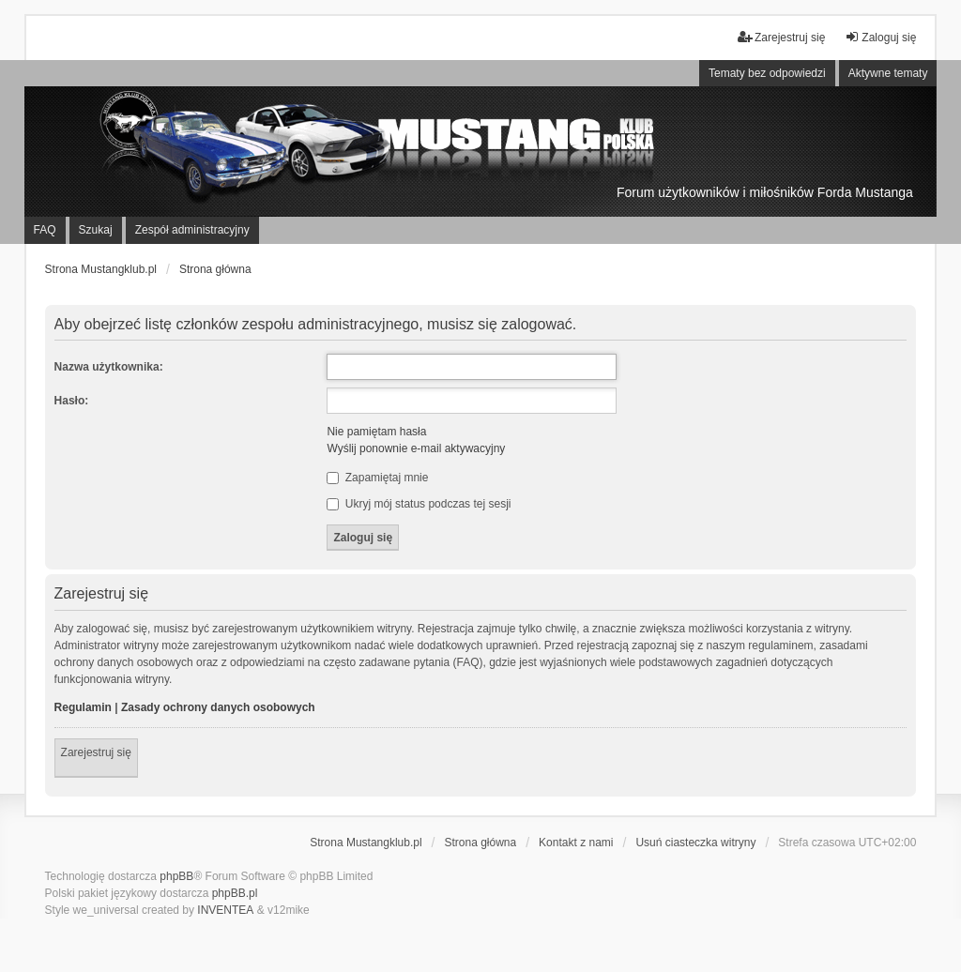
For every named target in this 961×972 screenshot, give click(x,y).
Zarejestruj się (96, 752)
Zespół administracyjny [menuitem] (192, 229)
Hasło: (71, 400)
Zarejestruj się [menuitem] (781, 37)
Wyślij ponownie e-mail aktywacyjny (416, 448)
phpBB (176, 876)
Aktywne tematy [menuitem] (888, 73)
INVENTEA (225, 910)
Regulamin (83, 707)
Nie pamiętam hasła (376, 431)
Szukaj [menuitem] (96, 229)
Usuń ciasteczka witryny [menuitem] (695, 842)
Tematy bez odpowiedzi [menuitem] (767, 73)
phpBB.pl (235, 893)
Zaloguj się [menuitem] (880, 37)
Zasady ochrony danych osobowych (218, 707)
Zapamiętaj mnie (377, 477)
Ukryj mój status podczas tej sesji (419, 503)
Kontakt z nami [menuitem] (576, 842)
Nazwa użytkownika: (108, 366)
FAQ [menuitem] (45, 229)
